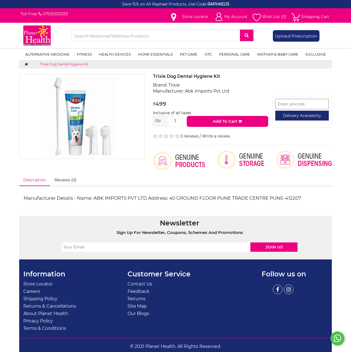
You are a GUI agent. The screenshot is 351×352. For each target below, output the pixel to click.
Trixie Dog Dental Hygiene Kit (64, 64)
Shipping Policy (40, 298)
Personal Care (234, 54)
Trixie (174, 85)
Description (34, 180)
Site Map (137, 306)
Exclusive (315, 54)
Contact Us (140, 284)
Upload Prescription (296, 36)
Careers (31, 291)
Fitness (84, 54)
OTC (208, 54)
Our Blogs (138, 313)
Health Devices (115, 54)
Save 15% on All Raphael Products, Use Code (164, 4)
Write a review (216, 136)
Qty (158, 120)
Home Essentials (155, 54)
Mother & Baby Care (277, 54)
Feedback (138, 291)
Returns (136, 298)
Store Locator (38, 284)
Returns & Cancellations (49, 306)
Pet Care (188, 54)
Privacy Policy (38, 321)
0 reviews (189, 136)
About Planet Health (45, 313)
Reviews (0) (66, 180)
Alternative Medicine (47, 54)
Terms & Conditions (44, 328)
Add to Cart (227, 121)
